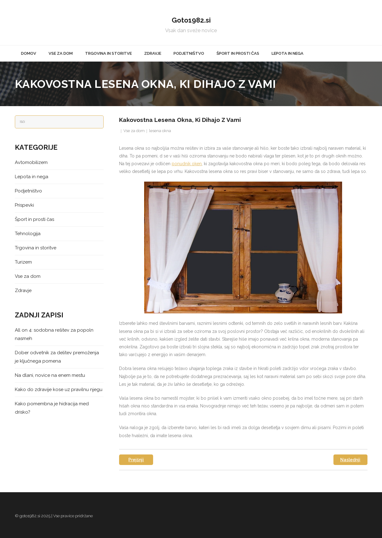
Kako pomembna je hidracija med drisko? (52, 408)
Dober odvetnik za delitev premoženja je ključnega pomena (57, 357)
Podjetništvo (28, 191)
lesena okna (160, 130)
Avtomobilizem (31, 162)
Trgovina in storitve (35, 248)
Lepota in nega (31, 176)
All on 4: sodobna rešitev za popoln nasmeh (54, 334)
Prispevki (24, 205)
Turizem (23, 262)
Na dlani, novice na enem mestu (50, 375)
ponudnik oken (187, 163)
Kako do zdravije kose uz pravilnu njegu (58, 389)
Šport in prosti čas (34, 219)
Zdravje (23, 290)
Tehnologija (28, 233)
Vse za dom (134, 130)
